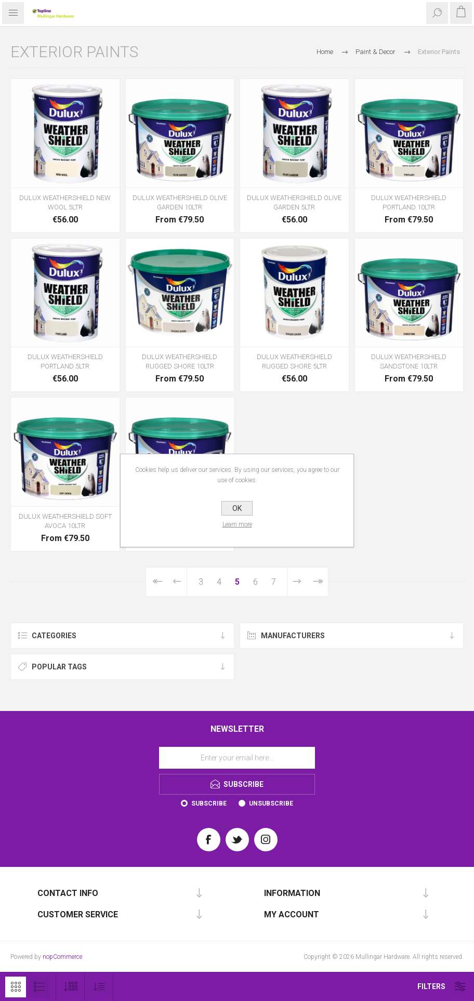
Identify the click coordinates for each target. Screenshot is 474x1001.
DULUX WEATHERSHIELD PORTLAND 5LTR (65, 361)
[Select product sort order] (99, 986)
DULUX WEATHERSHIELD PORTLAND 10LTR (408, 202)
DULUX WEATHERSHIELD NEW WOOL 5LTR (65, 202)
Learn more (237, 524)
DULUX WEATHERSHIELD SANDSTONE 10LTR (408, 361)
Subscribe (209, 803)
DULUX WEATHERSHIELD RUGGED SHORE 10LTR (179, 361)
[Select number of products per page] (70, 986)
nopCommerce (62, 956)
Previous (177, 582)
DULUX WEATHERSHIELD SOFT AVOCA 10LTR (65, 521)
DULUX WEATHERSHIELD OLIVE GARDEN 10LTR (180, 202)
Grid (15, 987)
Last (317, 582)
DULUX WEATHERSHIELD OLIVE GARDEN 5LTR (294, 202)
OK (237, 508)
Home (325, 52)
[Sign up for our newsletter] (237, 758)
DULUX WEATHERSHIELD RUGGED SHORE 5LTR (294, 361)
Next (297, 582)
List (39, 987)
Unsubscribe (271, 803)
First (156, 582)
